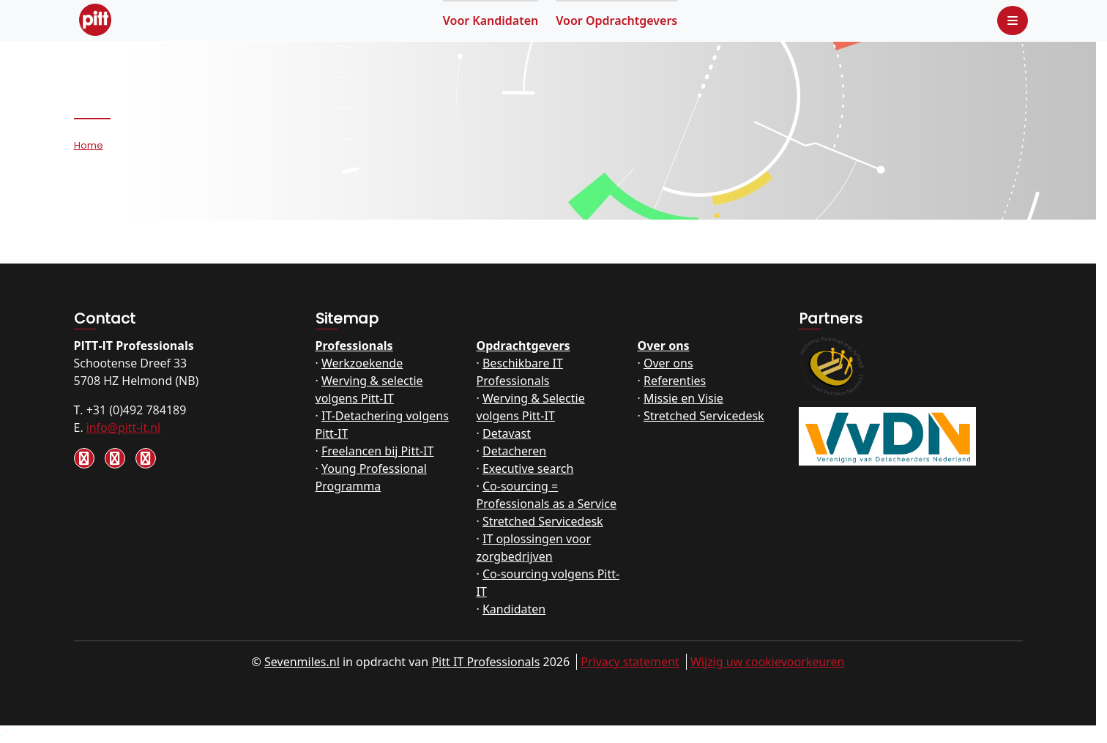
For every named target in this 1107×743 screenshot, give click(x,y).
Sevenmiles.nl (302, 662)
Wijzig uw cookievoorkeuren (767, 662)
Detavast (506, 433)
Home (88, 145)
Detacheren (514, 451)
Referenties (675, 381)
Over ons (664, 345)
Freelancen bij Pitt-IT (377, 451)
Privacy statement (630, 662)
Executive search (527, 468)
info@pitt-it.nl (123, 427)
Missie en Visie (683, 398)
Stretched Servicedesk (542, 521)
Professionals (354, 345)
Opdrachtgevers (616, 20)
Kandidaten (491, 20)
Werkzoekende (362, 363)
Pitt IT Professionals (485, 662)
